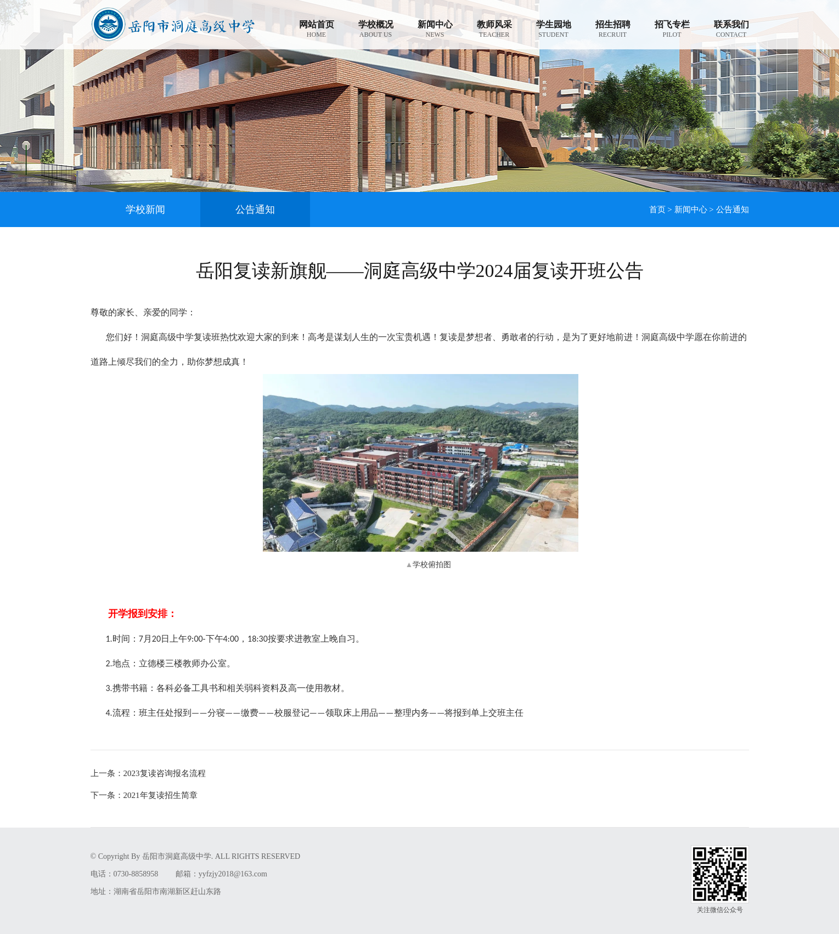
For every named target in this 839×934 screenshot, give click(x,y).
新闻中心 (690, 209)
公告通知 (255, 209)
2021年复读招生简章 (144, 795)
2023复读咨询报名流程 (148, 773)
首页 (657, 209)
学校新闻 (145, 209)
